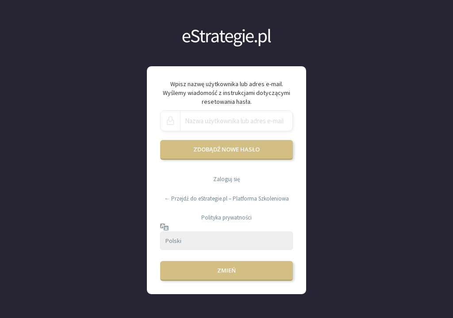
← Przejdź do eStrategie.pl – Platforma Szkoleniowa (226, 198)
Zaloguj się (226, 179)
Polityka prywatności (226, 217)
